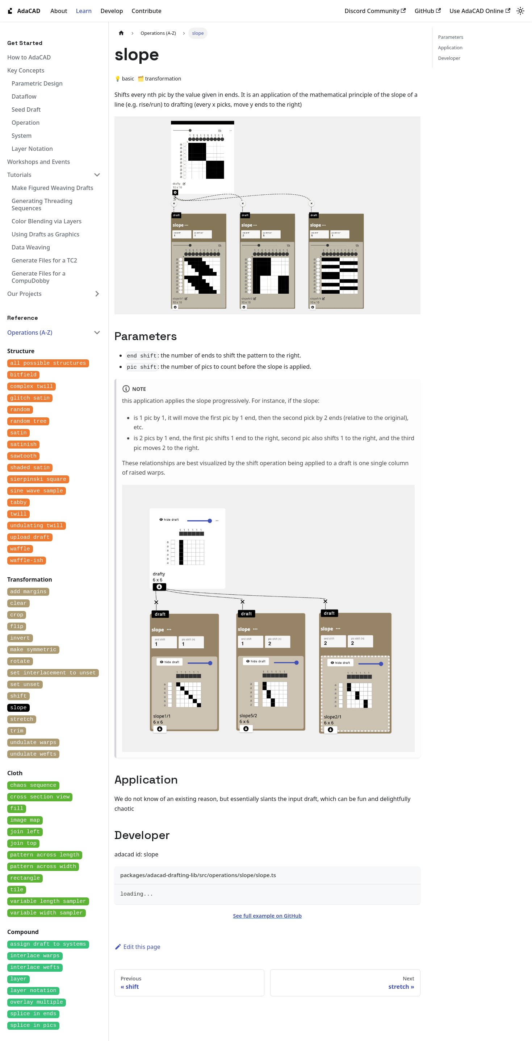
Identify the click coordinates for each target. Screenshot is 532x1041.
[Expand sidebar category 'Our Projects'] (97, 294)
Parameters (451, 37)
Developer (449, 58)
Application (450, 47)
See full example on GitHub (267, 915)
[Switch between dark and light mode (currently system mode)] (520, 11)
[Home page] (121, 33)
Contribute (147, 11)
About (58, 11)
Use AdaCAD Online (479, 11)
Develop (111, 11)
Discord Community (375, 11)
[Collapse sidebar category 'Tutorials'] (97, 175)
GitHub (428, 11)
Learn (84, 11)
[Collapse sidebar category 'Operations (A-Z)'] (97, 332)
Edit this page (137, 947)
